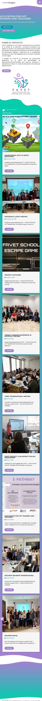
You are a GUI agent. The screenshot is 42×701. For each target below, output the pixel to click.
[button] (2, 619)
